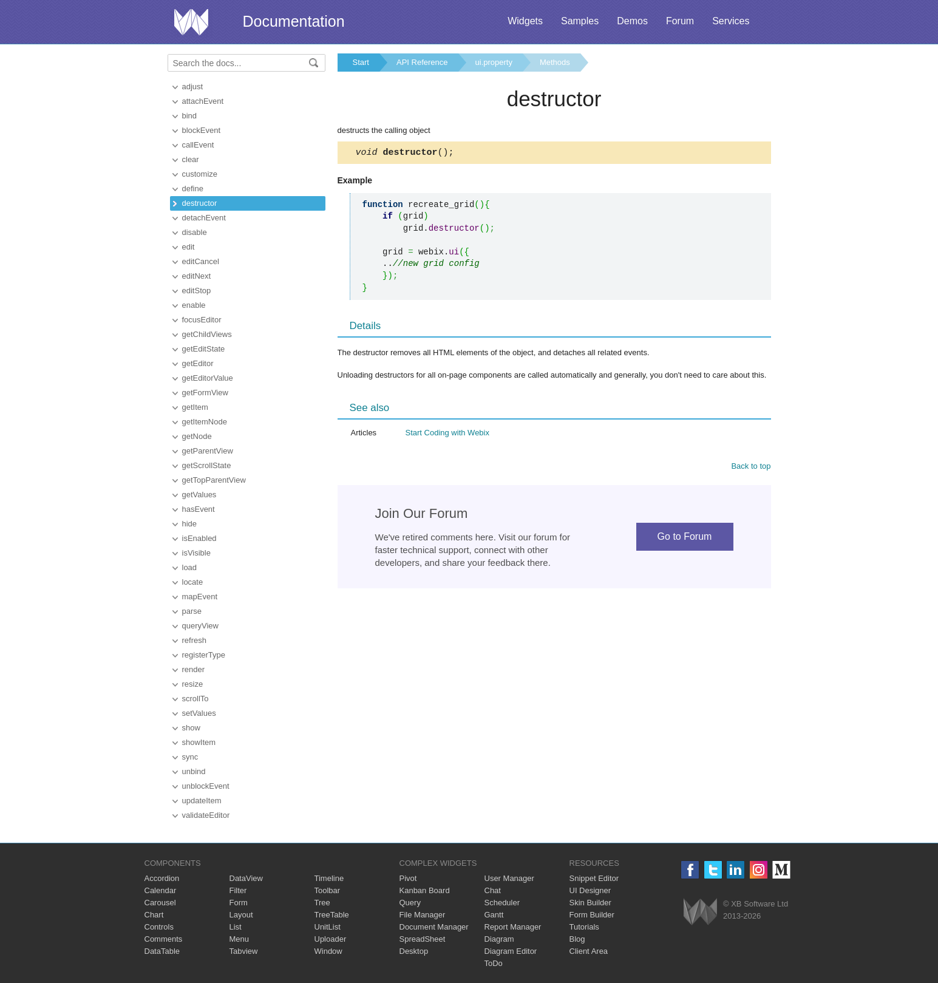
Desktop (414, 951)
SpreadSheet (422, 939)
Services (730, 21)
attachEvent (203, 101)
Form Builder (591, 914)
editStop (196, 290)
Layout (241, 914)
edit (188, 246)
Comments (163, 939)
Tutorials (584, 926)
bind (189, 115)
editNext (196, 276)
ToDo (493, 963)
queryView (200, 625)
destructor (199, 203)
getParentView (207, 450)
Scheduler (502, 902)
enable (194, 305)
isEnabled (199, 538)
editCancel (200, 261)
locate (192, 582)
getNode (197, 436)
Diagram (499, 939)
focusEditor (202, 319)
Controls (159, 926)
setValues (199, 713)
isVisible (196, 552)
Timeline (329, 878)
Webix (700, 911)
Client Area (588, 951)
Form (238, 902)
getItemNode (204, 421)
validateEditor (206, 815)
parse (192, 611)
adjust (192, 86)
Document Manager (434, 926)
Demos (632, 21)
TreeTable (331, 914)
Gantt (494, 914)
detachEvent (204, 217)
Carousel (160, 902)
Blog (577, 939)
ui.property (493, 62)
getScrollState (206, 465)
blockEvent (201, 130)
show (191, 727)
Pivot (408, 878)
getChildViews (207, 334)
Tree (322, 902)
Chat (492, 890)
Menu (239, 939)
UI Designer (590, 890)
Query (410, 902)
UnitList (327, 926)
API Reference (422, 62)
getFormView (205, 392)
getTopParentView (214, 480)
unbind (194, 771)
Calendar (160, 890)
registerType (204, 654)
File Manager (422, 914)
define (192, 188)
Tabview (243, 951)
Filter (238, 890)
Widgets (525, 21)
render (193, 669)
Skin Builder (590, 902)
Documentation (294, 21)
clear (190, 159)
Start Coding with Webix (448, 434)
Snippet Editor (594, 878)
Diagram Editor (510, 951)
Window (328, 951)
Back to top (750, 467)
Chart (154, 914)
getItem (195, 407)
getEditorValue (207, 378)
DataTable (162, 951)
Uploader (330, 939)
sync (190, 756)
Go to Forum (685, 538)
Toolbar (327, 890)
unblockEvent (205, 786)
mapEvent (200, 596)
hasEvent (198, 509)
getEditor (198, 363)
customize (200, 174)
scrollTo (195, 698)
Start (361, 62)
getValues (199, 494)
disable (194, 232)
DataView (246, 878)
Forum (680, 21)
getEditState (203, 348)
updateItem (202, 800)
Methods (555, 62)
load (189, 567)
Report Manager (513, 926)
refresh (194, 640)
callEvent (198, 144)
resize (192, 684)
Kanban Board (424, 890)
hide (189, 523)
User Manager (509, 878)
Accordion (162, 878)
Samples (580, 21)
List (235, 926)
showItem (199, 742)
